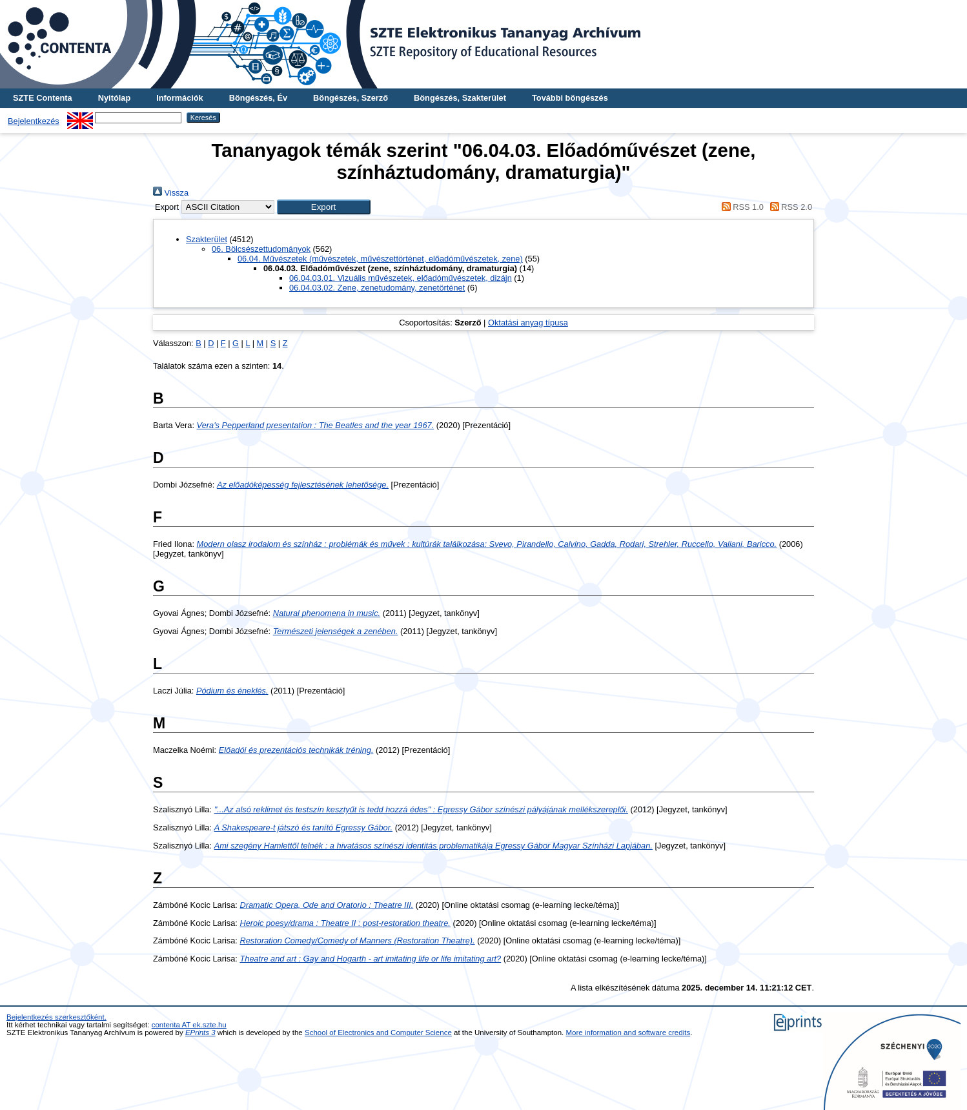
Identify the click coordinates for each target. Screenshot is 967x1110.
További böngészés (570, 98)
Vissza (170, 193)
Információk (179, 98)
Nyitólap (114, 98)
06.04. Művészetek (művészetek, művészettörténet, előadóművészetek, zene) (380, 258)
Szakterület (206, 239)
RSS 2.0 (789, 207)
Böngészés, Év (258, 98)
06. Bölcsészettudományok (261, 249)
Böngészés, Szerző (350, 98)
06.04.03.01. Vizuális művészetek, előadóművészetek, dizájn (400, 278)
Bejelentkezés (33, 121)
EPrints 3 (200, 1032)
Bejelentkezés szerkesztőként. (56, 1017)
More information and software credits (628, 1032)
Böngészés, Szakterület (460, 98)
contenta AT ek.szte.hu (189, 1025)
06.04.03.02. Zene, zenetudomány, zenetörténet (377, 288)
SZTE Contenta (42, 98)
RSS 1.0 (740, 207)
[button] (324, 207)
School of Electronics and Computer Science (378, 1032)
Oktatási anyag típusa (528, 322)
